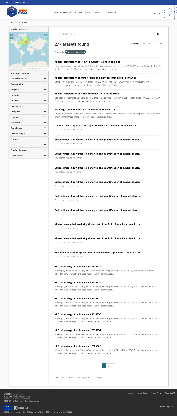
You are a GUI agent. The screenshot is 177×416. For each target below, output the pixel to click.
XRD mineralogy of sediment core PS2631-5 (78, 298)
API (89, 377)
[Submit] (158, 34)
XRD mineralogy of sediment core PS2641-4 (78, 266)
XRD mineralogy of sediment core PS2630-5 (78, 314)
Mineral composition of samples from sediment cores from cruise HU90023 (95, 77)
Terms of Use (142, 393)
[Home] (12, 22)
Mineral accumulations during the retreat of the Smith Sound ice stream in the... (98, 224)
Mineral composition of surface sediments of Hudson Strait (87, 93)
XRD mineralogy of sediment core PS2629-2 (78, 330)
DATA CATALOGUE (62, 12)
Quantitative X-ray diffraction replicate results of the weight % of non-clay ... (96, 125)
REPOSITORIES (82, 12)
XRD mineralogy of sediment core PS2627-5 (78, 346)
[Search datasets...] (105, 34)
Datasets (21, 22)
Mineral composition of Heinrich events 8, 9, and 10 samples (87, 61)
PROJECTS (98, 12)
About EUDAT (170, 393)
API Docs (97, 377)
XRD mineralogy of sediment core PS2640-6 (78, 282)
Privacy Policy (156, 393)
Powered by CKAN (167, 406)
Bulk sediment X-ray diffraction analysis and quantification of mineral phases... (98, 139)
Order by (134, 43)
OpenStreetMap (31, 68)
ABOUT (112, 12)
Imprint (130, 393)
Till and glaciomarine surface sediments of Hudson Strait (86, 109)
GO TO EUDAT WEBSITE (17, 2)
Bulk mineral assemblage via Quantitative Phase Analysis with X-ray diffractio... (98, 252)
